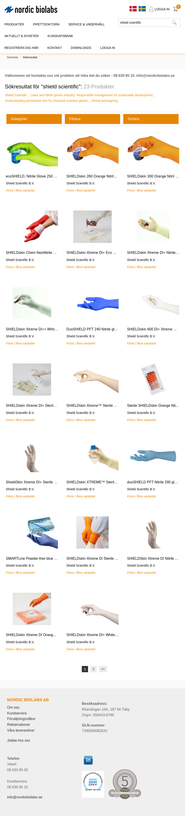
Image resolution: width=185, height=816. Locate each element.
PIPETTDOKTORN (46, 24)
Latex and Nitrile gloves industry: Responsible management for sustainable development (92, 95)
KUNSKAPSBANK (60, 36)
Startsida (12, 57)
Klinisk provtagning (104, 100)
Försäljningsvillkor (21, 719)
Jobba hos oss (18, 740)
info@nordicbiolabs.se (24, 797)
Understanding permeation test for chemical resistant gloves (46, 100)
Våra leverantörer (21, 730)
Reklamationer (18, 724)
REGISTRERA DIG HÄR (21, 48)
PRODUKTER (14, 24)
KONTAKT (54, 48)
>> (103, 669)
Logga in (107, 48)
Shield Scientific (16, 95)
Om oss (13, 707)
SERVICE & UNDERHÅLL (86, 24)
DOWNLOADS (81, 48)
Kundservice (17, 713)
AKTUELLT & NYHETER (21, 36)
